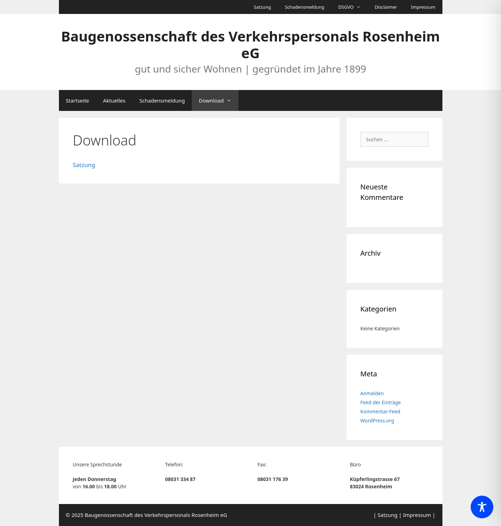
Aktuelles (114, 100)
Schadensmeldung (304, 7)
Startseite (77, 100)
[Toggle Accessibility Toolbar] (482, 507)
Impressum (423, 7)
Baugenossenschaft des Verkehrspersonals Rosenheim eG (250, 44)
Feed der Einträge (380, 402)
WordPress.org (377, 420)
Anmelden (372, 393)
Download (218, 100)
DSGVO (352, 7)
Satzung (262, 7)
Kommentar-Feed (380, 411)
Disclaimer (386, 7)
